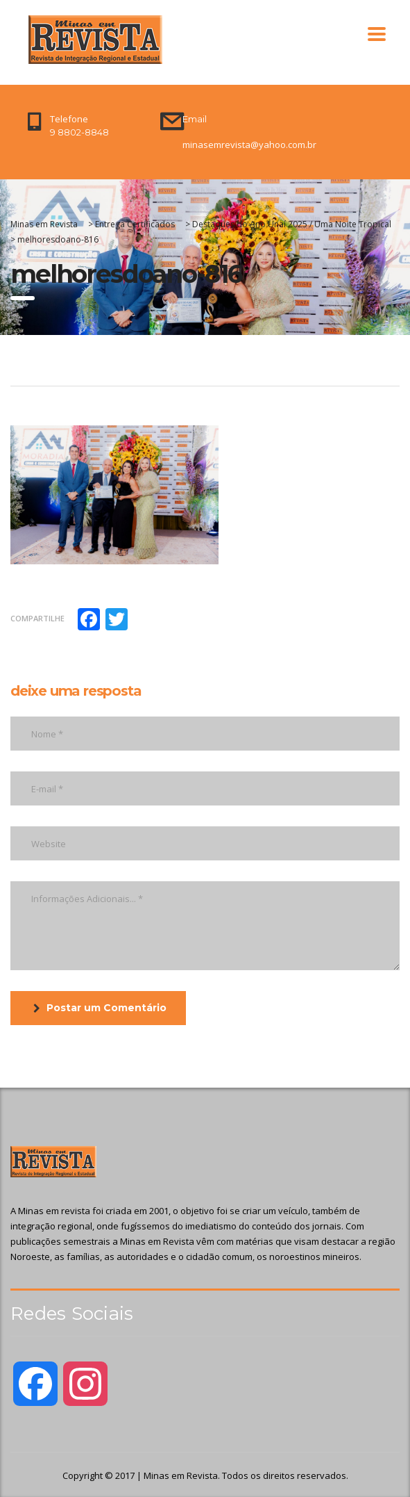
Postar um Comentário (99, 1007)
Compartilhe (37, 618)
